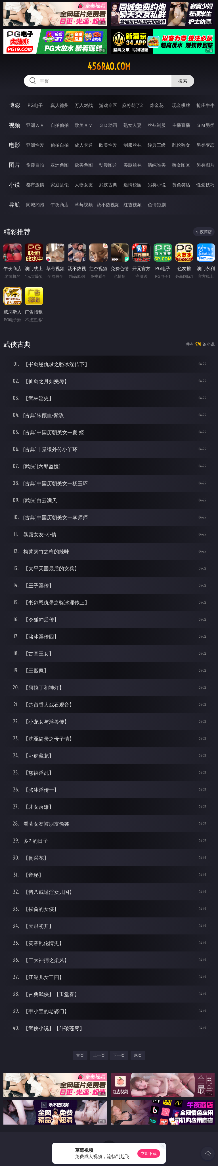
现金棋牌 (181, 105)
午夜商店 (60, 204)
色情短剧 (157, 204)
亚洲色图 (60, 165)
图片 (14, 165)
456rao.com (109, 66)
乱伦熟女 (181, 145)
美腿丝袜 (132, 165)
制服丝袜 (132, 145)
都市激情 (35, 185)
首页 (80, 1055)
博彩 (14, 105)
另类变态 (205, 145)
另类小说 (157, 185)
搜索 (182, 81)
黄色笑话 (181, 185)
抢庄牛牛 (205, 105)
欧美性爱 (108, 145)
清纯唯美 (157, 165)
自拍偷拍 (60, 125)
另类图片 (205, 165)
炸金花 (157, 105)
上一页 (99, 1055)
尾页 (138, 1055)
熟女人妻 (132, 125)
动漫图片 (108, 165)
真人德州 (60, 105)
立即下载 (149, 1153)
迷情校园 (132, 185)
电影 (14, 145)
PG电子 (35, 105)
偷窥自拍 (35, 165)
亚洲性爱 (35, 145)
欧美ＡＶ (84, 125)
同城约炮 (35, 204)
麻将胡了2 (132, 105)
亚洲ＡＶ (35, 125)
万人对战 (84, 105)
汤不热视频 (108, 204)
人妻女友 (84, 185)
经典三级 (157, 145)
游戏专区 (108, 105)
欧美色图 (84, 165)
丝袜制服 (157, 125)
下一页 (119, 1055)
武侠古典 (108, 185)
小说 (14, 184)
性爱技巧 (205, 185)
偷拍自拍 (60, 145)
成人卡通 (84, 145)
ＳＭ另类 (205, 125)
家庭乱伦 (60, 185)
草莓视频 (84, 204)
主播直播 (181, 125)
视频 (14, 125)
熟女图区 (181, 165)
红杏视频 (132, 204)
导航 (14, 204)
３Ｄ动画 (108, 125)
